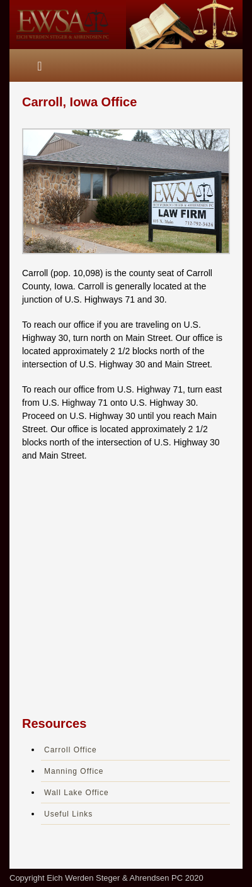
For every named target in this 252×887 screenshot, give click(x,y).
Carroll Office (70, 749)
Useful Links (68, 814)
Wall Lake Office (76, 792)
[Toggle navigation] (39, 65)
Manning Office (74, 771)
